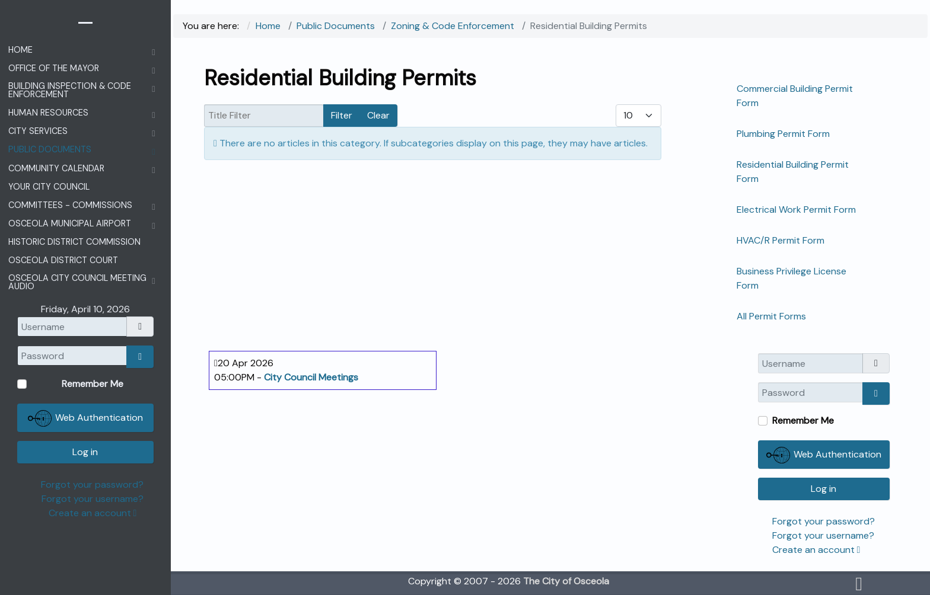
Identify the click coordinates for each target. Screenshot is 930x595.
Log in (823, 488)
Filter (341, 115)
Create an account (816, 549)
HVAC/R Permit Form (780, 240)
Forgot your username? (823, 535)
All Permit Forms (771, 316)
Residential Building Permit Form (793, 171)
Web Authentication (823, 455)
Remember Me (803, 420)
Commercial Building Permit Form (795, 95)
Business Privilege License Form (791, 278)
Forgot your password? (823, 521)
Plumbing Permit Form (783, 133)
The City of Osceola (566, 581)
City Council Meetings (311, 377)
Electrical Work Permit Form (796, 209)
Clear (378, 115)
